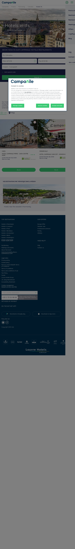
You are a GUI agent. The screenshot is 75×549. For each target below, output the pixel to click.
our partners (28, 92)
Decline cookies (42, 105)
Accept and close (57, 105)
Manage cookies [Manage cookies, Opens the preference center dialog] (17, 105)
